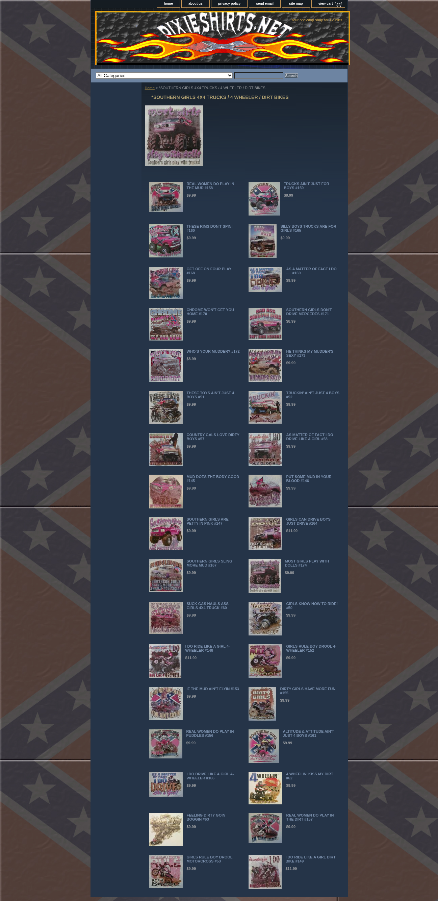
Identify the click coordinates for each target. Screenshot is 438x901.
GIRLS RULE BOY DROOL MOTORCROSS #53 (210, 859)
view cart (325, 3)
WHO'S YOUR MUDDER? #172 (213, 351)
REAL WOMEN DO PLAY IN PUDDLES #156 (210, 733)
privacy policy (229, 3)
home (168, 3)
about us (195, 3)
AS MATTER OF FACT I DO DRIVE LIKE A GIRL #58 (309, 437)
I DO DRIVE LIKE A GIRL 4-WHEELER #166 (210, 776)
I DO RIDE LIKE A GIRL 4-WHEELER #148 (207, 648)
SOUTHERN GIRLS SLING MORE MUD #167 (209, 563)
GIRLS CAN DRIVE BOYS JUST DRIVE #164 (308, 521)
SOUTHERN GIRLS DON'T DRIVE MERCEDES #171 (309, 312)
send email (265, 3)
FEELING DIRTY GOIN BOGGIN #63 (206, 817)
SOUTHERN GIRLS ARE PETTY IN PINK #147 (208, 521)
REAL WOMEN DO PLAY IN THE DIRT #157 (310, 817)
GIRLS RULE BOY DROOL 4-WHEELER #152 (311, 648)
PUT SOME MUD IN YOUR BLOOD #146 (309, 479)
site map (296, 3)
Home (150, 88)
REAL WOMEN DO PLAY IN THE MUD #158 (210, 186)
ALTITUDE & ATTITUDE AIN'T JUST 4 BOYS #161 (308, 733)
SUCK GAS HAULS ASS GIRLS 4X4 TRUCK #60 (208, 606)
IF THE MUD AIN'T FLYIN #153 (213, 689)
